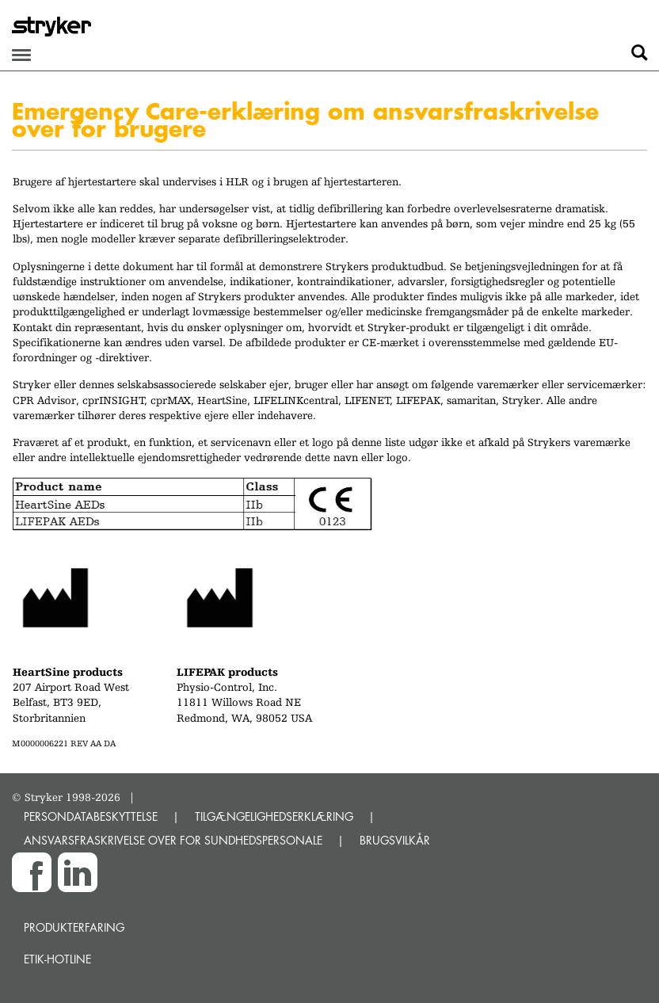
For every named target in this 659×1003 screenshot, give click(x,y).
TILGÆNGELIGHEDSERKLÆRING (274, 816)
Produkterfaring (74, 927)
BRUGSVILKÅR (395, 840)
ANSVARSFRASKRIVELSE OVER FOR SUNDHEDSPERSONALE (173, 840)
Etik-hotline (57, 959)
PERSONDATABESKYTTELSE (91, 816)
